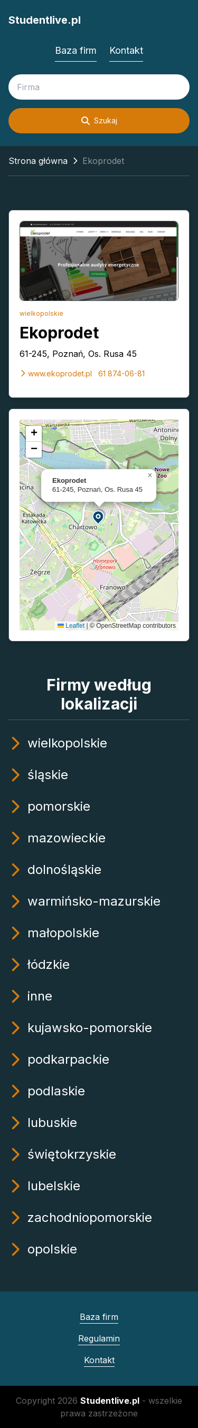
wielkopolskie (41, 313)
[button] (99, 517)
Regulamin (99, 1338)
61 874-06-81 (121, 373)
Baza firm (76, 50)
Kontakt (126, 50)
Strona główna (38, 161)
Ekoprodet (59, 332)
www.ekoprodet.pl (56, 373)
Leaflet (71, 625)
